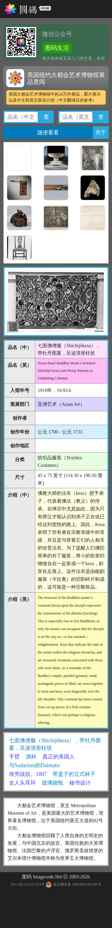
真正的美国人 (58, 757)
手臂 (14, 757)
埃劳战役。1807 (28, 774)
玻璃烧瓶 (52, 783)
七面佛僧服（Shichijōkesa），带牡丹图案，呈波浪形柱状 (55, 744)
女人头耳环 (22, 783)
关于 (100, 133)
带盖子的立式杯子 (74, 774)
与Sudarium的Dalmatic (34, 765)
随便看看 (48, 133)
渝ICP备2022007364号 (27, 884)
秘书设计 (80, 783)
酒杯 (31, 757)
